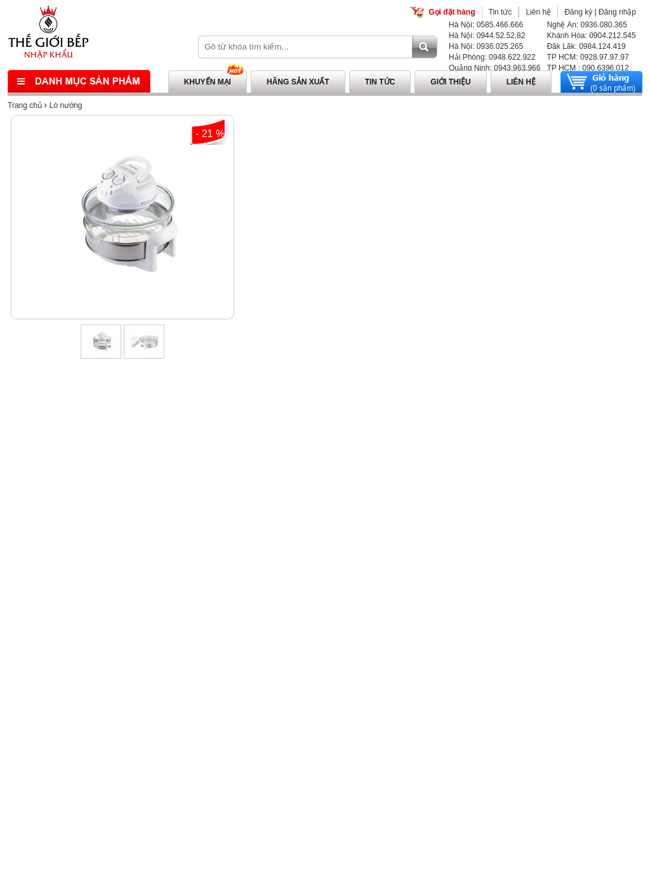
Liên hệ (538, 12)
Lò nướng (66, 105)
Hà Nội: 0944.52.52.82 (487, 35)
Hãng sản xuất (298, 81)
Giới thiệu (450, 81)
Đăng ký (578, 12)
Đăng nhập (617, 12)
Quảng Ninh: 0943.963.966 (494, 67)
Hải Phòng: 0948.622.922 (492, 57)
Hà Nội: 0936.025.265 (486, 46)
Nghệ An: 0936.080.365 (587, 24)
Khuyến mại (207, 81)
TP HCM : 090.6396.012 (587, 67)
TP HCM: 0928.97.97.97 (587, 57)
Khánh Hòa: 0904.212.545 (591, 35)
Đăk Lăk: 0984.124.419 (586, 46)
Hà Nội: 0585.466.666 (486, 24)
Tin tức (500, 12)
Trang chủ (25, 105)
